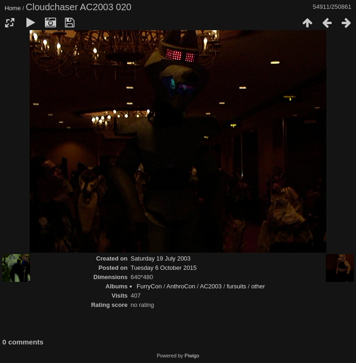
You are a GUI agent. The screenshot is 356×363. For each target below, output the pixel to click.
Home (13, 8)
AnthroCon (180, 286)
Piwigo (191, 355)
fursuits (236, 286)
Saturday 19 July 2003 (161, 258)
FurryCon (149, 286)
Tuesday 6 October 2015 (164, 267)
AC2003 (211, 286)
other (258, 286)
